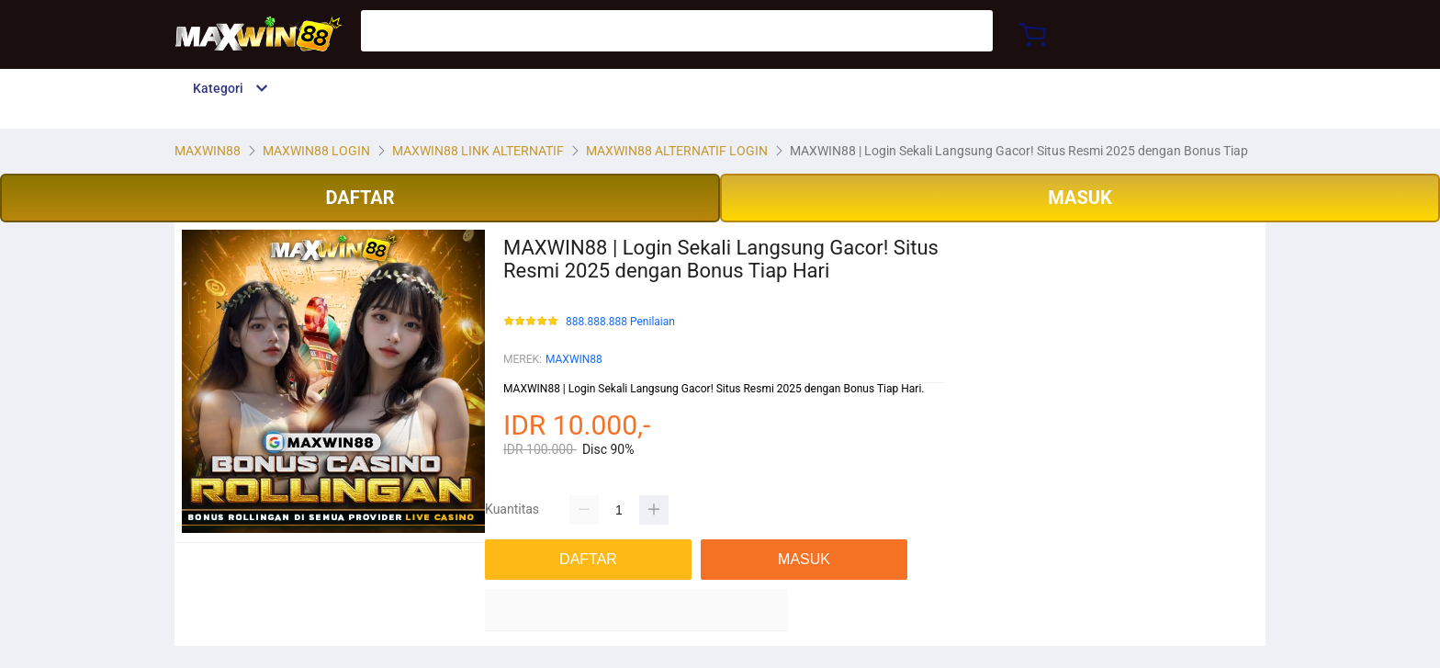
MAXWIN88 (574, 359)
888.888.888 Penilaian (620, 322)
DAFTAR (359, 198)
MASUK (1079, 198)
